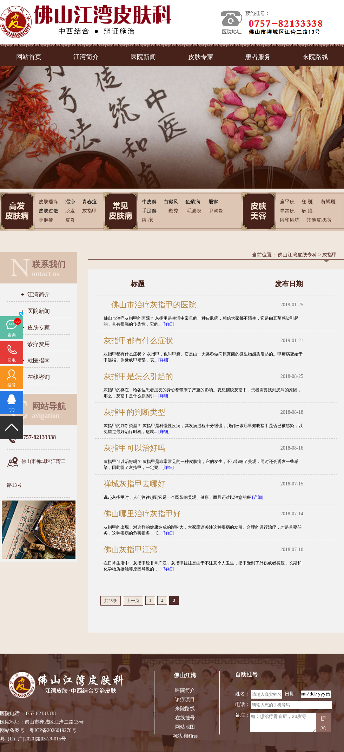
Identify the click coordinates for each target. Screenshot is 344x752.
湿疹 (70, 201)
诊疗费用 (38, 344)
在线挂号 (185, 717)
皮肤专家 (200, 56)
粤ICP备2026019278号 (53, 730)
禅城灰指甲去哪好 (134, 483)
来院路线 (315, 56)
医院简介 (185, 690)
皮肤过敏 (48, 211)
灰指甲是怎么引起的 (138, 376)
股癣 (213, 201)
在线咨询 (38, 377)
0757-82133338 (40, 713)
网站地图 (185, 727)
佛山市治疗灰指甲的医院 (150, 304)
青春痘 (89, 201)
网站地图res (185, 736)
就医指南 (38, 361)
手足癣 (149, 211)
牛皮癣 (149, 201)
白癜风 (171, 201)
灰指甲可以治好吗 (134, 448)
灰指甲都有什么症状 (138, 340)
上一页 (133, 600)
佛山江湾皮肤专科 (297, 254)
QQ (11, 409)
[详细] (168, 324)
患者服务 (258, 56)
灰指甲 (329, 254)
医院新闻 (143, 56)
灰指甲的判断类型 (134, 412)
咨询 (11, 335)
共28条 (110, 600)
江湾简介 (86, 56)
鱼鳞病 (192, 201)
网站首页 (28, 56)
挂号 (11, 384)
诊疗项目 (185, 699)
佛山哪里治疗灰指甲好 (142, 513)
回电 (11, 360)
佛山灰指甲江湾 (131, 549)
